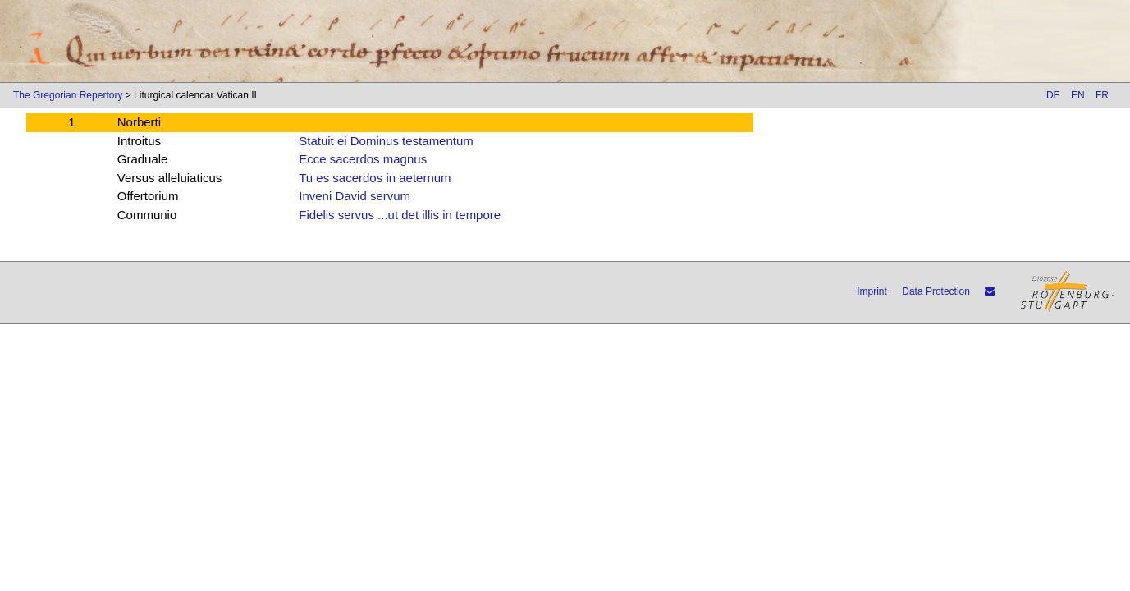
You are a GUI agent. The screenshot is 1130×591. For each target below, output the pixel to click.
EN (1078, 95)
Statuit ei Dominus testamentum (386, 141)
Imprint (872, 291)
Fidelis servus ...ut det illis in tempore (400, 215)
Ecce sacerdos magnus (363, 159)
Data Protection (936, 291)
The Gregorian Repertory (67, 95)
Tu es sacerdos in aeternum (375, 178)
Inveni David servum (354, 196)
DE (1053, 95)
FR (1102, 95)
